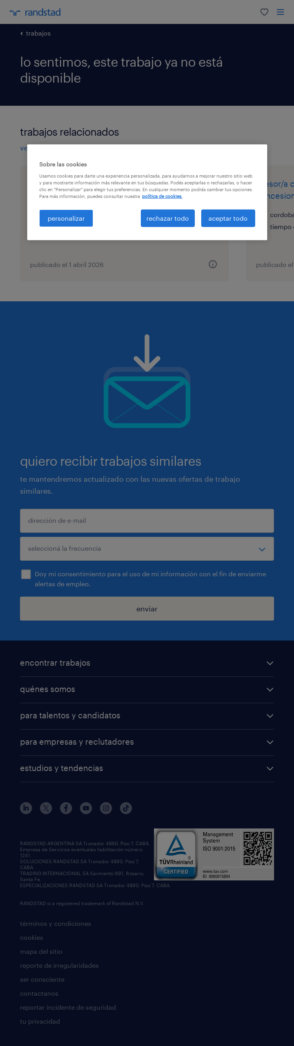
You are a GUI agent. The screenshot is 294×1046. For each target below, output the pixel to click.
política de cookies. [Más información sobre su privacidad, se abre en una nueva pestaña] (162, 196)
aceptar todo (228, 218)
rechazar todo (167, 218)
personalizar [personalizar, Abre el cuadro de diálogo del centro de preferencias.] (66, 218)
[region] (147, 192)
